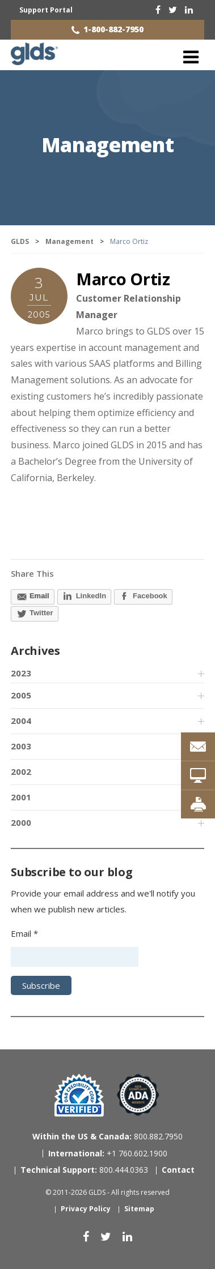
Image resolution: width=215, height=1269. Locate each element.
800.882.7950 (107, 1136)
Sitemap (139, 1209)
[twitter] (172, 9)
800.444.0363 (84, 1169)
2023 (21, 673)
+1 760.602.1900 (107, 1153)
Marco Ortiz (123, 279)
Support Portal (46, 10)
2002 (21, 771)
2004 (21, 720)
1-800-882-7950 (113, 29)
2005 (21, 695)
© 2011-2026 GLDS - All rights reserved (107, 1192)
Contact (178, 1169)
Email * (24, 933)
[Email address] (74, 957)
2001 (21, 797)
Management (107, 144)
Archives (35, 650)
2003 (21, 746)
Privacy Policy (86, 1209)
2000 (21, 822)
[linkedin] (189, 9)
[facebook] (158, 9)
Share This (32, 573)
